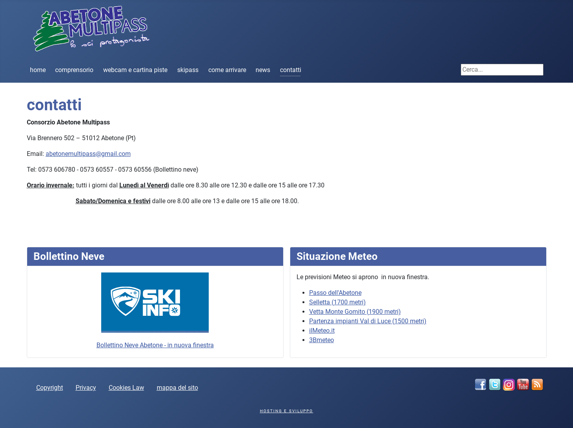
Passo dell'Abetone (335, 292)
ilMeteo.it (322, 330)
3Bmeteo (321, 340)
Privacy (86, 387)
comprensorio (74, 70)
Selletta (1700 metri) (337, 302)
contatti (290, 70)
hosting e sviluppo (286, 410)
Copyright (49, 387)
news (263, 70)
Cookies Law (126, 387)
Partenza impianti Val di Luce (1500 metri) (368, 321)
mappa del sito (177, 387)
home (38, 70)
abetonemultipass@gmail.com (88, 153)
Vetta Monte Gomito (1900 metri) (355, 311)
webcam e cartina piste (135, 70)
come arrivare (227, 70)
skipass (187, 70)
